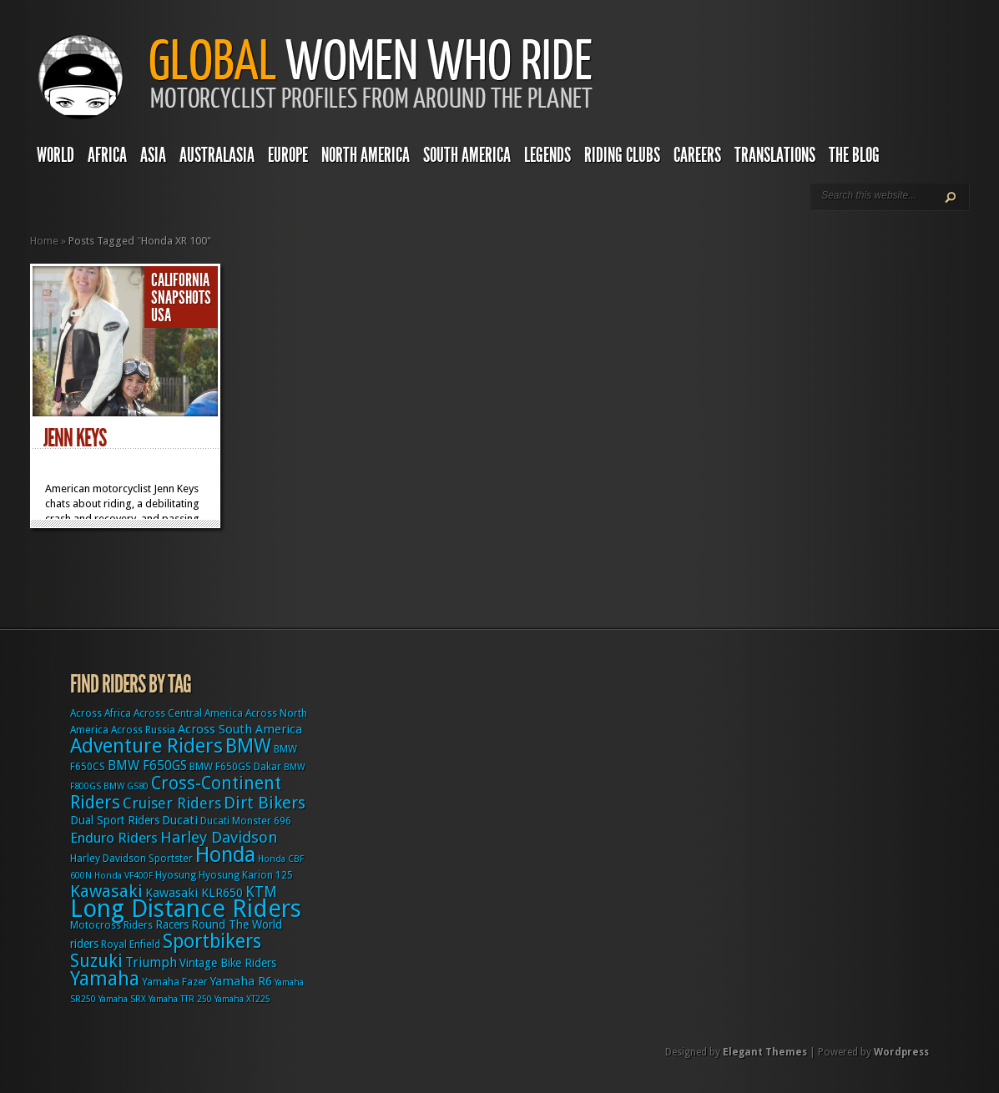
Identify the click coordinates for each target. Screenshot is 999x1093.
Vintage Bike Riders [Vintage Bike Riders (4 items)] (227, 963)
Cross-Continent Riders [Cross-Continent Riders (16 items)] (175, 793)
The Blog (854, 155)
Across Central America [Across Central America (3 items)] (188, 713)
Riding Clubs (622, 155)
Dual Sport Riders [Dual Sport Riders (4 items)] (114, 820)
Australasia (217, 155)
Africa (107, 155)
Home (44, 240)
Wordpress (901, 1052)
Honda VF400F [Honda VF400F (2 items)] (123, 875)
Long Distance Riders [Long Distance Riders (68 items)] (185, 908)
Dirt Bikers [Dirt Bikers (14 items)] (264, 803)
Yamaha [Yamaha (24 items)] (104, 978)
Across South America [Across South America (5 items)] (240, 729)
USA (161, 315)
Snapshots (181, 298)
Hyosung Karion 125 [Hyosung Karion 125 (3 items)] (246, 875)
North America (365, 155)
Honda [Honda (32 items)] (225, 855)
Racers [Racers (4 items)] (172, 924)
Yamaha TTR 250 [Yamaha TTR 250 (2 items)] (180, 999)
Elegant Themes (765, 1052)
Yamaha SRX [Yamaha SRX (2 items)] (122, 999)
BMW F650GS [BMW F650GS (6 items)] (147, 765)
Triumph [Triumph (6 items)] (151, 962)
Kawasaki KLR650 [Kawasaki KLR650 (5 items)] (194, 892)
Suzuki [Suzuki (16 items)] (96, 960)
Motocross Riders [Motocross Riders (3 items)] (111, 925)
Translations (774, 155)
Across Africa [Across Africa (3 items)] (100, 713)
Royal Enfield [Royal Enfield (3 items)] (130, 944)
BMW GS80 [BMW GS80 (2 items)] (126, 786)
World (55, 155)
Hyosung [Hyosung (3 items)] (175, 875)
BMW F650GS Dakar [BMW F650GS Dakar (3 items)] (235, 767)
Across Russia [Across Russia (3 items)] (143, 730)
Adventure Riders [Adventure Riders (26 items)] (146, 746)
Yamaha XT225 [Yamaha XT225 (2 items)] (242, 999)
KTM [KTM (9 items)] (261, 891)
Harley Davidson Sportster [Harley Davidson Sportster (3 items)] (131, 858)
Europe (288, 155)
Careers (697, 155)
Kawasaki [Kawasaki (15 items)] (106, 891)
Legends (547, 155)
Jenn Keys (74, 438)
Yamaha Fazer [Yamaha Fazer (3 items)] (175, 982)
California (180, 280)
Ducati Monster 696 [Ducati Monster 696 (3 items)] (245, 821)
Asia (153, 155)
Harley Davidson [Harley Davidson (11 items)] (219, 837)
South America (467, 155)
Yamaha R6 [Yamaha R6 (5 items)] (241, 981)
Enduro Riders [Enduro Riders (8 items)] (114, 837)
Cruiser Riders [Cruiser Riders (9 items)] (172, 803)
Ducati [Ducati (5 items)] (180, 820)
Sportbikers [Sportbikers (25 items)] (212, 941)
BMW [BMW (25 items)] (248, 746)
